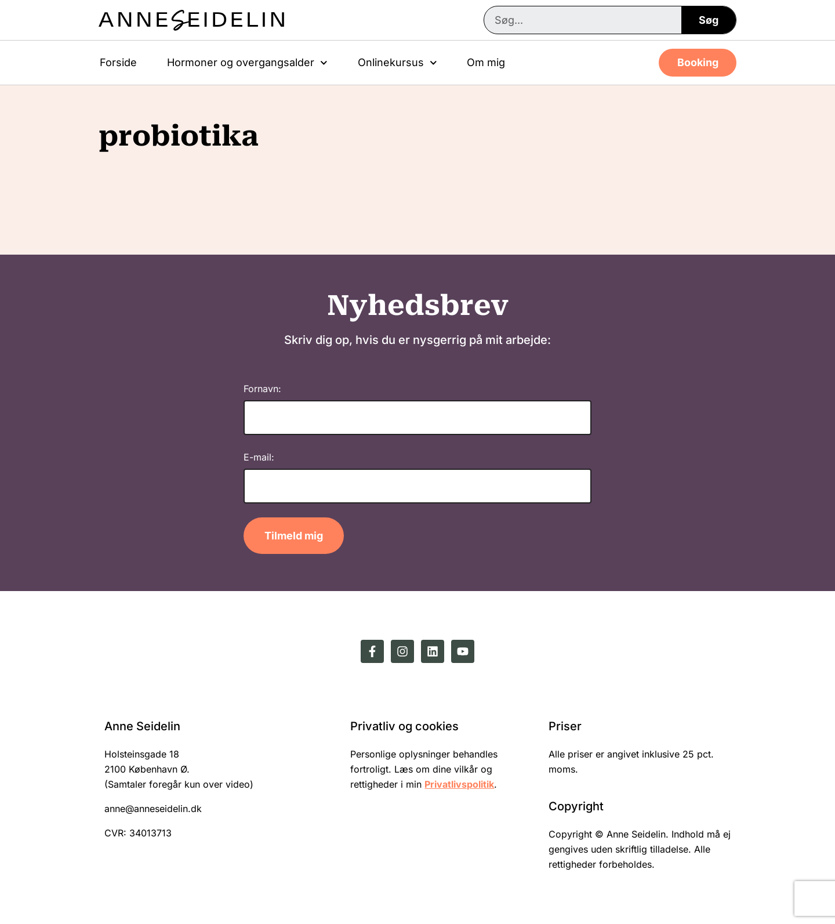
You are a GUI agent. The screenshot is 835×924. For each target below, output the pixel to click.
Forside (118, 62)
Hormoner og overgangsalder (247, 63)
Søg (708, 20)
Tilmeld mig (293, 536)
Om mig (486, 62)
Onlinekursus (397, 63)
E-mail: (259, 457)
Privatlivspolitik (459, 784)
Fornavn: (262, 388)
